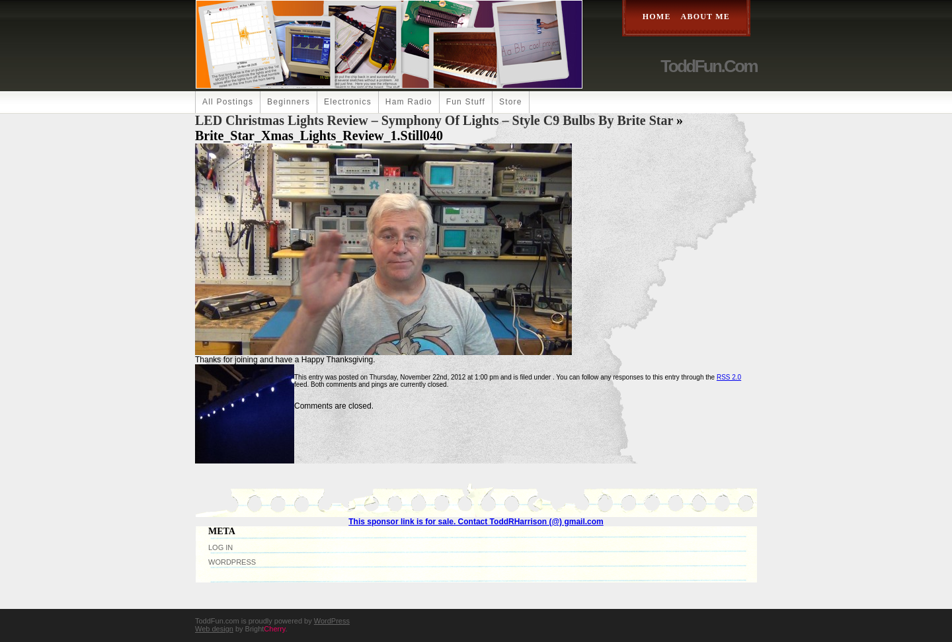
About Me (705, 16)
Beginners (288, 101)
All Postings (227, 101)
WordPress (232, 562)
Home (657, 16)
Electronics (348, 101)
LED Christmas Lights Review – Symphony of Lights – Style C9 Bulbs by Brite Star (434, 120)
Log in (220, 547)
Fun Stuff (465, 101)
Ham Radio (408, 101)
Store (510, 101)
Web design (214, 629)
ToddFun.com (708, 66)
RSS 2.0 (729, 377)
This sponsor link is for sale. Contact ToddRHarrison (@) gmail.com (476, 521)
